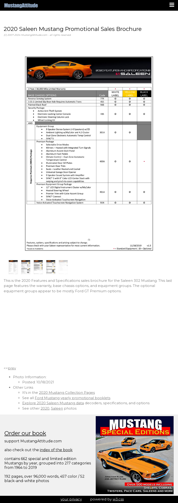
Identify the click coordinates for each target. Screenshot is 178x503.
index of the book (56, 450)
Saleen (57, 408)
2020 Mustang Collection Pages (67, 392)
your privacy (71, 499)
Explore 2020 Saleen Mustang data (53, 403)
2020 (45, 408)
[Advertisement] (89, 329)
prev (12, 368)
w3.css (118, 499)
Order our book (25, 433)
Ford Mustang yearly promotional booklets (72, 398)
